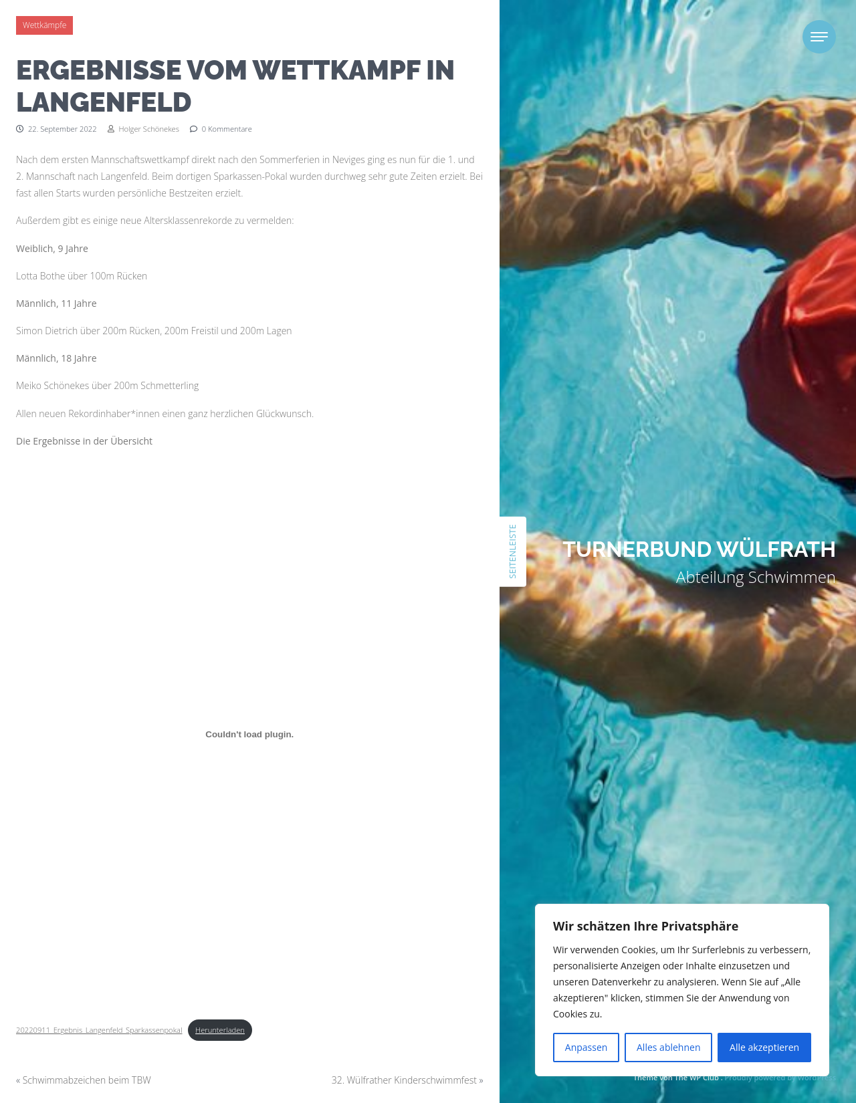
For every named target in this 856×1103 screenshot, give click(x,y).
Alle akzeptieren (764, 1047)
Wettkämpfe (44, 25)
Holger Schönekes (143, 129)
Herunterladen (220, 1030)
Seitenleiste (512, 551)
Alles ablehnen (668, 1047)
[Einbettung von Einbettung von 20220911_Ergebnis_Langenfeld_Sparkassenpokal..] (250, 734)
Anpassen (586, 1047)
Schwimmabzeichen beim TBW (87, 1080)
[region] (682, 990)
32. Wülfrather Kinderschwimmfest (404, 1080)
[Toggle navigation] (819, 36)
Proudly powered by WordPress (780, 1077)
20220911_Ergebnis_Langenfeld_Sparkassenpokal (99, 1030)
